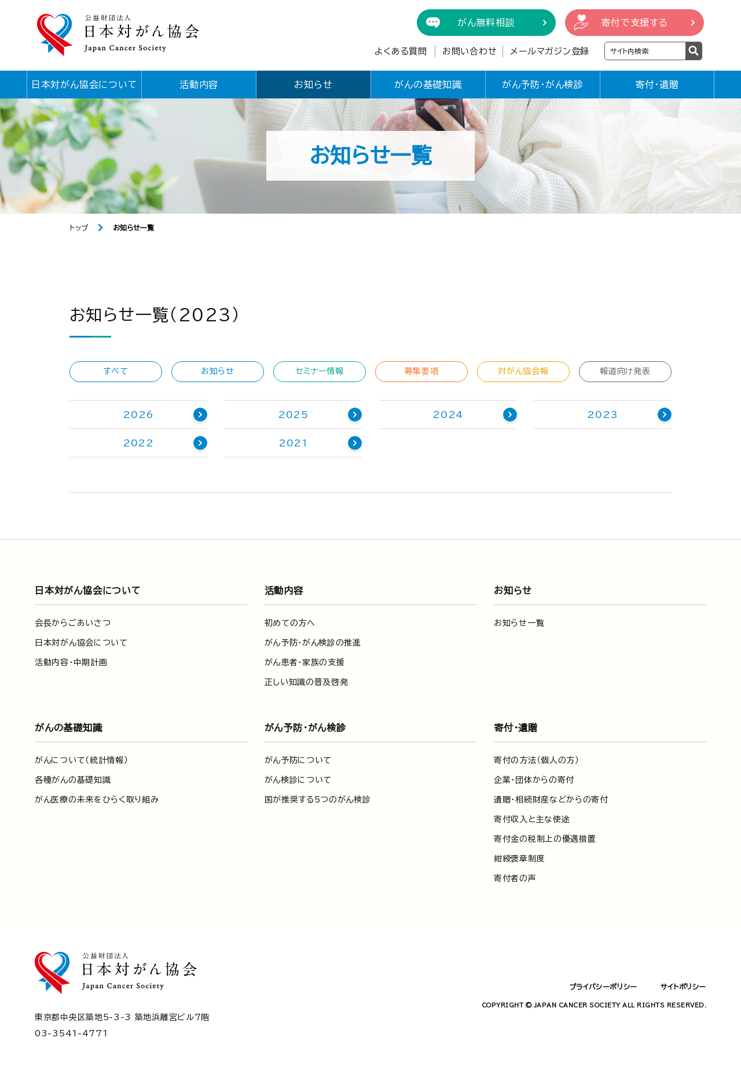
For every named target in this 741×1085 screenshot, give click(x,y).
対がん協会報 (523, 371)
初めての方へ (290, 623)
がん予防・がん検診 (543, 84)
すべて (115, 371)
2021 (293, 443)
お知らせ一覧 (519, 623)
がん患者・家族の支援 (305, 662)
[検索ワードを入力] (645, 51)
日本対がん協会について (84, 84)
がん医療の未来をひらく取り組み (97, 800)
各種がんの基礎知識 (73, 780)
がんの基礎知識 (428, 84)
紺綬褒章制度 (519, 859)
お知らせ (313, 84)
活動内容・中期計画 (71, 662)
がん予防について (298, 760)
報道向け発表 (625, 371)
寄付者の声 (515, 878)
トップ (79, 227)
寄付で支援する (634, 22)
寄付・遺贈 (657, 84)
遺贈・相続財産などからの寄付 (551, 800)
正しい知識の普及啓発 (307, 682)
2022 (138, 443)
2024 (447, 414)
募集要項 (422, 371)
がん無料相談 (486, 22)
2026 (138, 414)
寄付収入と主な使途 (532, 819)
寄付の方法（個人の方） (536, 760)
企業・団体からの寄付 (534, 780)
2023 (602, 414)
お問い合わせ (469, 51)
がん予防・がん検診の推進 (313, 643)
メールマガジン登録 (549, 51)
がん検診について (298, 780)
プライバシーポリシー (603, 986)
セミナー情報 (319, 371)
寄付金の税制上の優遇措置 (545, 839)
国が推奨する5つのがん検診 (318, 800)
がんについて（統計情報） (81, 760)
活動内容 (198, 84)
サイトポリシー (683, 986)
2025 (293, 414)
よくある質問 (401, 51)
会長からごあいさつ (73, 623)
